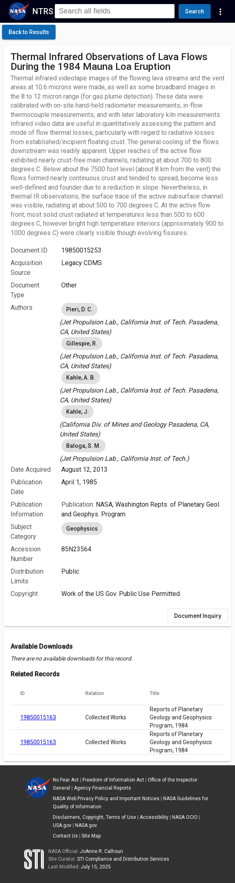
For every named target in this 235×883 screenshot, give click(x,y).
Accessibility (154, 817)
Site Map (91, 836)
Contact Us (65, 836)
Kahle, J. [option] (77, 411)
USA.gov (62, 825)
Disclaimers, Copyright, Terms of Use (94, 817)
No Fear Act (66, 780)
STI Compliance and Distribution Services (123, 859)
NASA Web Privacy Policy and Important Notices (106, 798)
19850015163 (38, 717)
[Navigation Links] (220, 11)
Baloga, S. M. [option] (83, 445)
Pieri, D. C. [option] (79, 309)
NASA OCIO (185, 817)
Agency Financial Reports (102, 788)
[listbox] (142, 319)
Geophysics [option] (82, 528)
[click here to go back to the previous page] (29, 32)
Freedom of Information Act (113, 780)
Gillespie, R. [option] (81, 343)
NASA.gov (86, 825)
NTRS (42, 11)
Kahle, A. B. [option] (80, 377)
